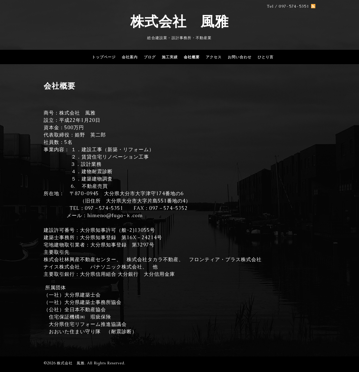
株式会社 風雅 (179, 21)
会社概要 (192, 57)
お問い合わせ (240, 57)
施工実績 (170, 57)
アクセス (214, 57)
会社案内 (130, 57)
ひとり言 (266, 57)
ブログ (150, 57)
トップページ (104, 57)
